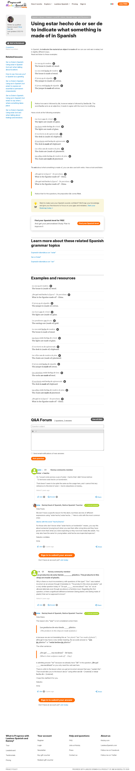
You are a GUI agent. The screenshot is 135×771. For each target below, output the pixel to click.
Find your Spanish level (89, 223)
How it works (36, 4)
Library (41, 17)
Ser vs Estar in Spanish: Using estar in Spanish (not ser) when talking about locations (15, 66)
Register (40, 740)
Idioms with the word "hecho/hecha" (53, 525)
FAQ (70, 740)
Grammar (49, 17)
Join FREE (123, 4)
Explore (48, 4)
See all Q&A (97, 419)
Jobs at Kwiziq (74, 745)
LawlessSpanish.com (109, 745)
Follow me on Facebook (110, 750)
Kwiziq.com (105, 740)
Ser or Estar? (36, 257)
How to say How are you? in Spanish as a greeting (16, 75)
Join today (64, 564)
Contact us (73, 755)
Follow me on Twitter (109, 755)
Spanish (35, 17)
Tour (7, 745)
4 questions (10, 47)
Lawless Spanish (62, 4)
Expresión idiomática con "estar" (43, 252)
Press (71, 750)
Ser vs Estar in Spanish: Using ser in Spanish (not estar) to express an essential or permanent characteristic (15, 86)
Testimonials (10, 755)
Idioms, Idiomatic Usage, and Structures (74, 17)
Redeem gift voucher (45, 760)
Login (39, 745)
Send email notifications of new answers (48, 453)
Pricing (75, 4)
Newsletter (41, 750)
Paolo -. (43, 470)
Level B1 (56, 17)
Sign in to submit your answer (56, 559)
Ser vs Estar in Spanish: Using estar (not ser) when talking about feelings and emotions (15, 114)
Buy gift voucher (43, 755)
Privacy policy (12, 769)
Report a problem (12, 49)
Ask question (38, 458)
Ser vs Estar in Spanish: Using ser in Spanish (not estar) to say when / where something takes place (15, 100)
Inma (41, 505)
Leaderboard (11, 750)
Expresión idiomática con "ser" (43, 262)
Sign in (83, 4)
